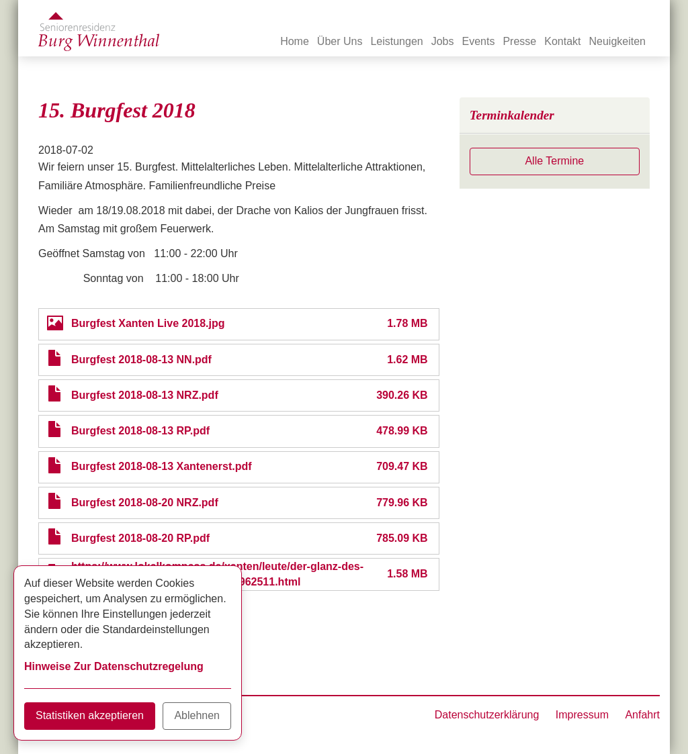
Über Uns (340, 41)
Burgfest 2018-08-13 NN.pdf (141, 359)
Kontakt (562, 41)
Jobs (442, 41)
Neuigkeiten (617, 41)
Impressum (582, 714)
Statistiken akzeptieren (90, 715)
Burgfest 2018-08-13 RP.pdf (140, 430)
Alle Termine (554, 161)
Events (478, 41)
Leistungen (396, 41)
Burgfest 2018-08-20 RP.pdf (140, 538)
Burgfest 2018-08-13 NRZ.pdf (144, 395)
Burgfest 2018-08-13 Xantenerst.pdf (161, 466)
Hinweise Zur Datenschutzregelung (114, 666)
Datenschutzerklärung (487, 714)
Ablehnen (197, 715)
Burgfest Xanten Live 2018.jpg (148, 323)
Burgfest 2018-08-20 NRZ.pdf (144, 502)
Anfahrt (642, 714)
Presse (519, 41)
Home (294, 41)
